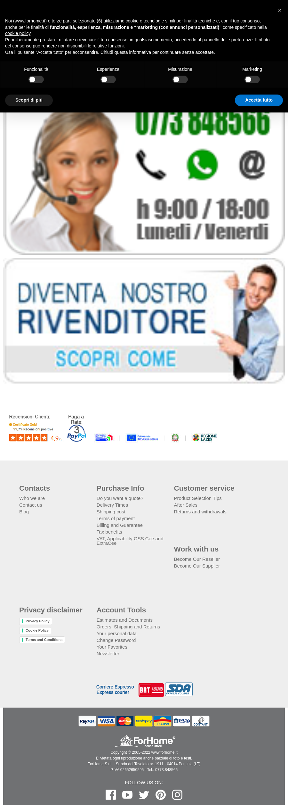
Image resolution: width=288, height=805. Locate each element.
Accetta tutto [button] (259, 100)
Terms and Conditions (44, 640)
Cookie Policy (37, 630)
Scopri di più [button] (29, 100)
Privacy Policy (38, 621)
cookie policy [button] (17, 33)
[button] (280, 10)
